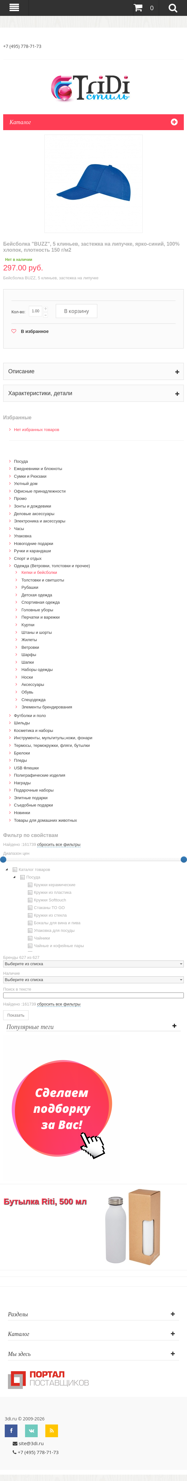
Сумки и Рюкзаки (30, 476)
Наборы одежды (37, 669)
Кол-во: (18, 311)
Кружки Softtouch (46, 900)
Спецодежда (34, 699)
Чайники (38, 938)
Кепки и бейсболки (39, 572)
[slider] (184, 859)
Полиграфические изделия (39, 775)
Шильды (22, 723)
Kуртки (28, 624)
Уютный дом (25, 483)
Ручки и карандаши (32, 550)
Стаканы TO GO (45, 908)
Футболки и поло (30, 715)
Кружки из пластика (48, 892)
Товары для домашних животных (45, 820)
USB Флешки (26, 768)
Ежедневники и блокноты (38, 468)
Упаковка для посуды (50, 930)
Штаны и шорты (37, 632)
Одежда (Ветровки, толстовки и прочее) (52, 565)
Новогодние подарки (33, 543)
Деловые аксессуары (34, 513)
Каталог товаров (30, 869)
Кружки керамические (50, 885)
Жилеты (29, 639)
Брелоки (22, 753)
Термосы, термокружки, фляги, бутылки (52, 745)
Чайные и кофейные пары (55, 946)
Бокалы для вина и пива (53, 923)
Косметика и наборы (33, 730)
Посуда (21, 461)
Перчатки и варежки (41, 617)
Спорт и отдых (28, 558)
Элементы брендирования (47, 707)
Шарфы (29, 654)
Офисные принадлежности (40, 491)
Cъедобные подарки (33, 805)
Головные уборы (37, 610)
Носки (27, 677)
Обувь (27, 692)
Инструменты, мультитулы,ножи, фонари (53, 737)
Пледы (20, 760)
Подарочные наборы (34, 790)
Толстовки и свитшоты (43, 580)
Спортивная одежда (41, 602)
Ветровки (30, 647)
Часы (19, 528)
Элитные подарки (31, 797)
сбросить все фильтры (58, 844)
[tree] (93, 909)
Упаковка (22, 536)
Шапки (28, 662)
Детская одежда (37, 595)
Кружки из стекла (46, 915)
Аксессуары (33, 684)
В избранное (34, 331)
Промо (20, 498)
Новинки (22, 812)
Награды (22, 782)
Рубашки (30, 587)
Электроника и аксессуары (39, 521)
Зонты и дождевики (32, 506)
